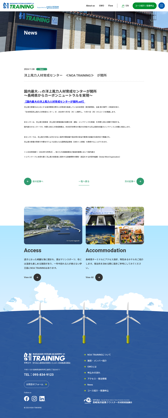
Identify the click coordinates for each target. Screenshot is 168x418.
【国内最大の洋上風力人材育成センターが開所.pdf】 (54, 101)
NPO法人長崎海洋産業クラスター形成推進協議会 (51, 363)
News (42, 69)
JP (123, 5)
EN (127, 5)
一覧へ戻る (84, 181)
